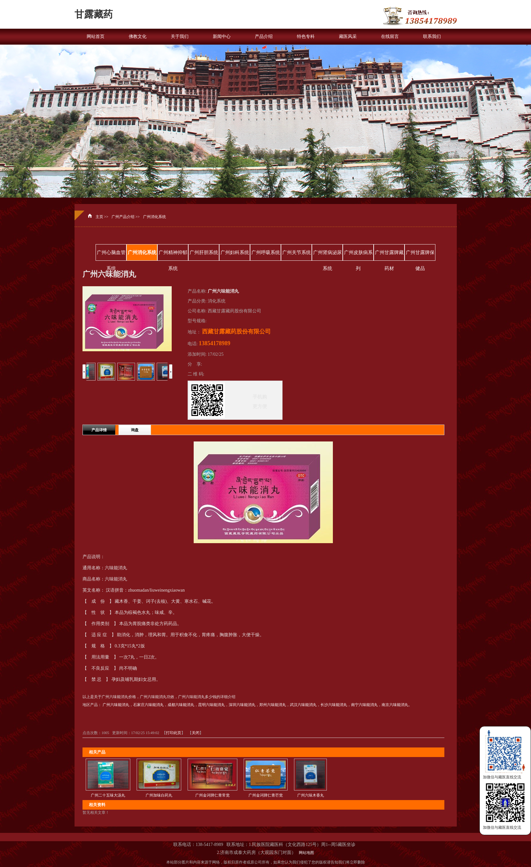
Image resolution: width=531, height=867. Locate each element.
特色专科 (306, 36)
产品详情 (99, 430)
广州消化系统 (154, 217)
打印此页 (173, 733)
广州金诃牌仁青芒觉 (265, 795)
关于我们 (180, 36)
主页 (99, 217)
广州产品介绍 (122, 217)
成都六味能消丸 (181, 705)
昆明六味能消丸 (211, 705)
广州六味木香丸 (310, 795)
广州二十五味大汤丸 (108, 795)
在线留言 (390, 36)
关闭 (195, 733)
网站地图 (305, 852)
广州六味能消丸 (116, 705)
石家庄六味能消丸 (148, 705)
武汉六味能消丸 (303, 705)
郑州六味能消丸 (272, 705)
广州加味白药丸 (159, 795)
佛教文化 (138, 36)
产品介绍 (264, 36)
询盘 (135, 430)
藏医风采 (348, 36)
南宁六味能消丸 (364, 705)
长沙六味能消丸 (333, 705)
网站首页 (95, 36)
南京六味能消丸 (395, 705)
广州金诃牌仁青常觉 (212, 795)
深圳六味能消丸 (242, 705)
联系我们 (432, 36)
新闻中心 (222, 36)
